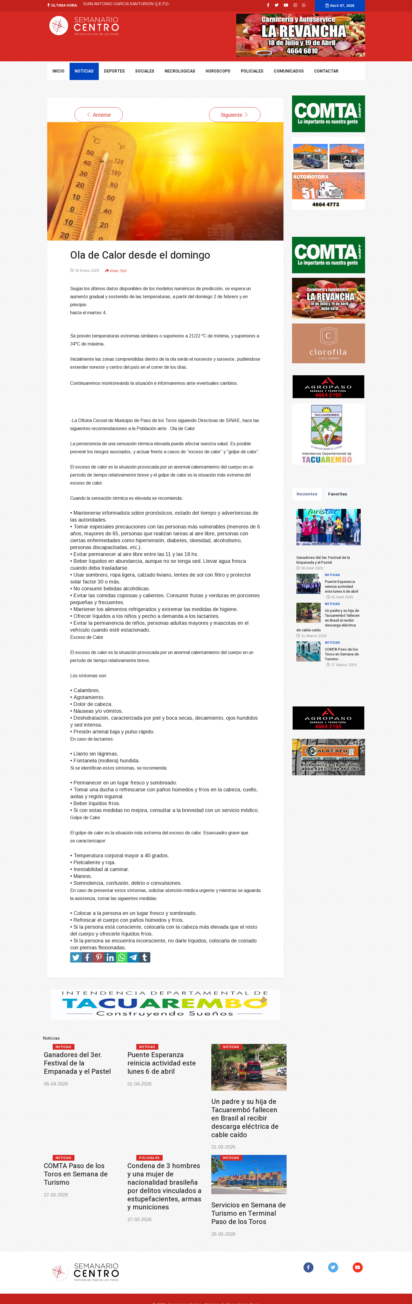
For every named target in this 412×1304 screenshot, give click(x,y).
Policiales (252, 71)
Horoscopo (218, 71)
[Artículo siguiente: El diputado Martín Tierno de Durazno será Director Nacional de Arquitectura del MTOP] (235, 114)
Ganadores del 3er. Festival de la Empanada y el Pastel (77, 1063)
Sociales (144, 71)
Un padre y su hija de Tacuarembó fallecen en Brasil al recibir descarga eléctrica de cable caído (245, 1118)
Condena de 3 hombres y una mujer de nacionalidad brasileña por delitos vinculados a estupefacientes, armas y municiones (164, 1186)
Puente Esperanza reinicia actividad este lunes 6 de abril (161, 1063)
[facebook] (268, 5)
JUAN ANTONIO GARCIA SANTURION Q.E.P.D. (126, 4)
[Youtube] (286, 5)
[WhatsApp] (303, 5)
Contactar (326, 71)
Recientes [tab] (307, 494)
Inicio (58, 71)
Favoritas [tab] (337, 494)
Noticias (64, 1047)
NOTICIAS (84, 71)
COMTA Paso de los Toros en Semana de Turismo (76, 1174)
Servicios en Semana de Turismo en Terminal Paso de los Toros (248, 1213)
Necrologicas (180, 71)
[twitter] (277, 5)
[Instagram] (295, 5)
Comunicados (289, 71)
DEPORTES (114, 71)
